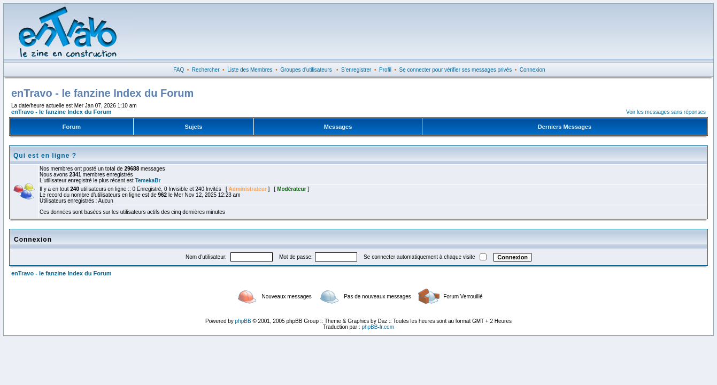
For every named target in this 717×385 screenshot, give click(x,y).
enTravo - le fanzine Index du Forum (61, 112)
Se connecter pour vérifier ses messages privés (455, 70)
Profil (385, 70)
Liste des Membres (249, 70)
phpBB (243, 321)
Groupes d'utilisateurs (305, 70)
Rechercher (206, 70)
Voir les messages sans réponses (666, 112)
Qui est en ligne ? (44, 155)
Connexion (532, 70)
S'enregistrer (356, 70)
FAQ (178, 70)
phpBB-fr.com (377, 327)
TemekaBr (148, 180)
